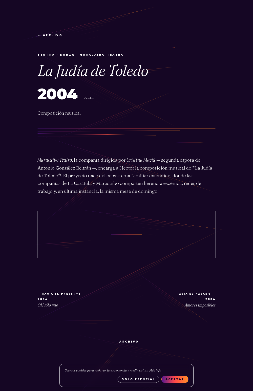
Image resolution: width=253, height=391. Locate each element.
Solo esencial (138, 379)
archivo (50, 35)
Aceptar (175, 379)
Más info (155, 370)
